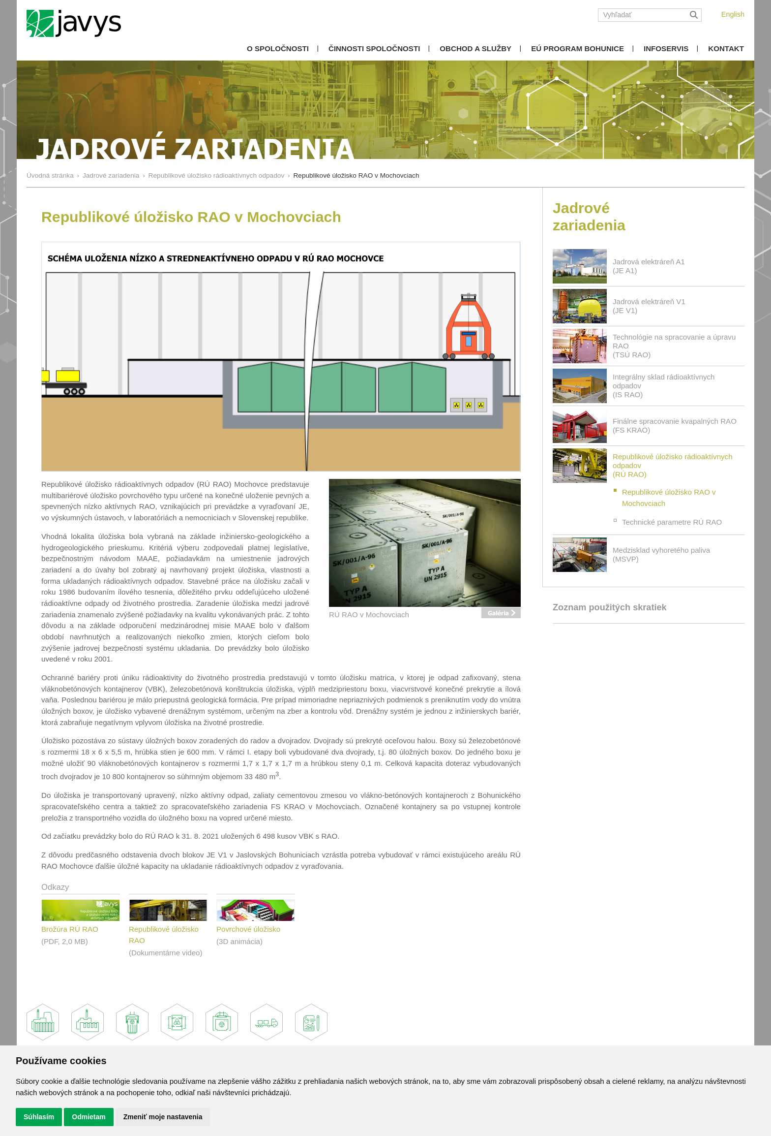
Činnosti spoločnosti (374, 48)
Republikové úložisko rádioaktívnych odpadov (216, 175)
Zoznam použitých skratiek (610, 607)
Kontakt (726, 48)
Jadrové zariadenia (111, 175)
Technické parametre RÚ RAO (672, 522)
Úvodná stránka (50, 175)
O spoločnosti (278, 48)
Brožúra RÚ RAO (69, 929)
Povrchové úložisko (248, 929)
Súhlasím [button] (39, 1117)
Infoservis (666, 48)
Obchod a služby (475, 48)
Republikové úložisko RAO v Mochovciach (669, 497)
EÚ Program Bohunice (577, 48)
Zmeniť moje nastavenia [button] (163, 1117)
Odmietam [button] (88, 1117)
